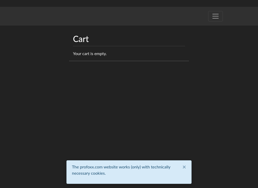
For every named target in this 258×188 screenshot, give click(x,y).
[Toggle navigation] (215, 16)
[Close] (184, 167)
